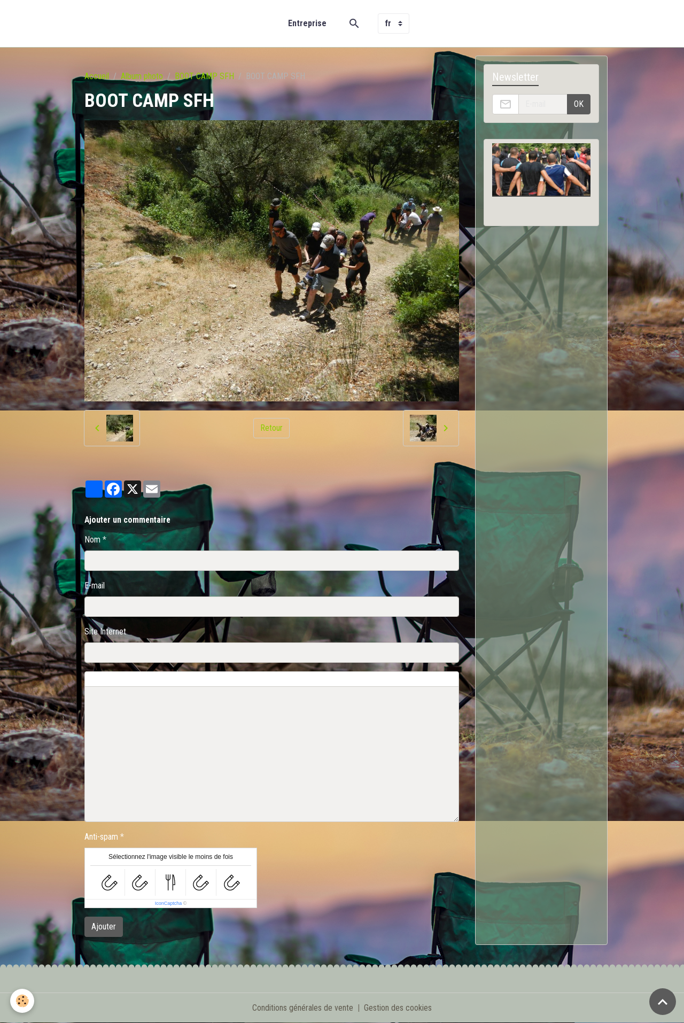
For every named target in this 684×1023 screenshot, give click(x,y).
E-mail (94, 585)
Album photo (142, 76)
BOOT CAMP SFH (204, 76)
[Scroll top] (662, 1001)
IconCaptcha (168, 903)
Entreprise (307, 23)
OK (579, 104)
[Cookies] (23, 1001)
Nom (92, 539)
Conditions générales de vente (302, 1008)
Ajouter (103, 926)
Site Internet (105, 631)
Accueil (96, 76)
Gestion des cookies (398, 1008)
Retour (271, 428)
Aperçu (327, 679)
